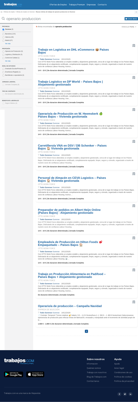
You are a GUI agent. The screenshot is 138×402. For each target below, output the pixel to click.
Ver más (7, 43)
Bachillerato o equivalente (13, 75)
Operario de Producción (13, 51)
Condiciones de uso (123, 373)
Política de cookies (123, 377)
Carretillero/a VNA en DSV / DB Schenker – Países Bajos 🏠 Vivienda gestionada (72, 147)
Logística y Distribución (12, 54)
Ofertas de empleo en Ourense (25, 12)
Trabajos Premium (77, 5)
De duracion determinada (14, 94)
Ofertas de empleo (9, 12)
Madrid (7, 40)
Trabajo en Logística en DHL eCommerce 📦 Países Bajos (73, 51)
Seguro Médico (11, 103)
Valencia (8, 37)
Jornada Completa (12, 84)
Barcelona (8, 34)
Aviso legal (119, 368)
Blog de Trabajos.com (96, 377)
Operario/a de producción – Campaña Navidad (70, 306)
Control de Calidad (11, 58)
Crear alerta (132, 19)
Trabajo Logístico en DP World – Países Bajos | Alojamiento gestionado (70, 83)
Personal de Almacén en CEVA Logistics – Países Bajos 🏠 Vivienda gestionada (72, 179)
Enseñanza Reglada (11, 72)
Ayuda (117, 364)
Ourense (8, 29)
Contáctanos (93, 381)
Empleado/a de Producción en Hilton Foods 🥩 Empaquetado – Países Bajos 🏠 (70, 243)
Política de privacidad (124, 381)
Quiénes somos (94, 368)
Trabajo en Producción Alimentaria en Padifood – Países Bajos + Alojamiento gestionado (72, 275)
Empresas (91, 5)
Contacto (102, 5)
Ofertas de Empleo (58, 5)
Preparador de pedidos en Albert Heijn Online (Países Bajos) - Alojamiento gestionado (69, 211)
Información (92, 364)
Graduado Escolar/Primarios (14, 69)
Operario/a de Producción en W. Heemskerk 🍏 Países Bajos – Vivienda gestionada (70, 115)
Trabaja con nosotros (97, 373)
